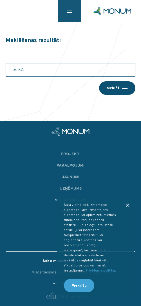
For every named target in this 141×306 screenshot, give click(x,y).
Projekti (70, 154)
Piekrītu (79, 285)
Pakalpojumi (70, 165)
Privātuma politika (100, 270)
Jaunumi (70, 177)
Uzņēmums (71, 188)
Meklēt (113, 88)
